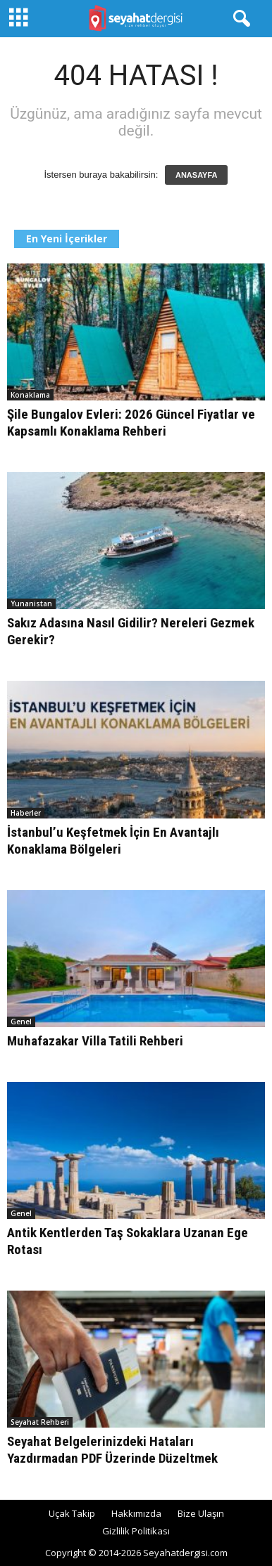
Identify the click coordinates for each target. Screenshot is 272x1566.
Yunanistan (31, 603)
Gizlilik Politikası (136, 1531)
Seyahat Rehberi (40, 1422)
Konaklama (30, 395)
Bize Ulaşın (201, 1513)
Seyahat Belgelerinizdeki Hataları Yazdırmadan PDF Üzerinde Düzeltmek (112, 1449)
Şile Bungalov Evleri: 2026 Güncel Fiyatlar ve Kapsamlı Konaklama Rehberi (131, 422)
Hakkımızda (136, 1513)
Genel (21, 1021)
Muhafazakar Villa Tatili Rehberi (95, 1041)
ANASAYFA (196, 175)
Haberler (26, 813)
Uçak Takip (72, 1513)
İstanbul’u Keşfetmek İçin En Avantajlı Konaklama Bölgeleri (113, 840)
